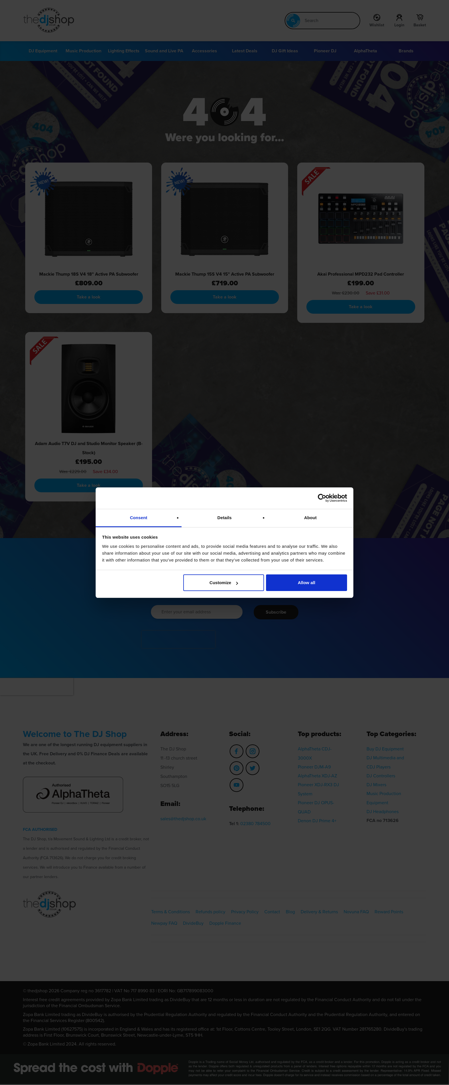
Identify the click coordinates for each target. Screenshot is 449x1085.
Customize (224, 582)
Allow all (306, 582)
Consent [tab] (138, 517)
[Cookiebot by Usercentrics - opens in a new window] (322, 498)
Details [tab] (224, 517)
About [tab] (310, 517)
